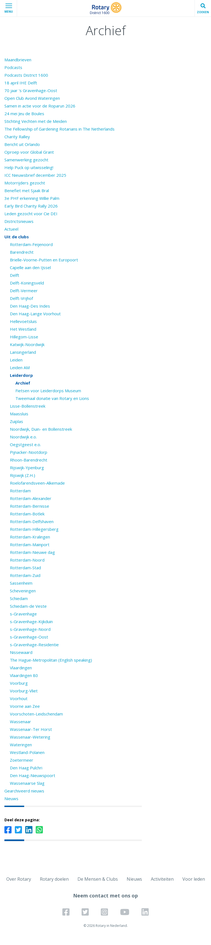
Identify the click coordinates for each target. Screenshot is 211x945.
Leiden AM (20, 367)
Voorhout (18, 698)
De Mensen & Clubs (97, 879)
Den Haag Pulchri (26, 767)
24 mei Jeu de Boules (24, 113)
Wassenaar (20, 721)
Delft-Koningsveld (27, 283)
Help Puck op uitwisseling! (28, 167)
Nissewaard (21, 652)
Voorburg (19, 683)
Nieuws (11, 798)
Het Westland (23, 329)
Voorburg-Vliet (24, 690)
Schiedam (19, 598)
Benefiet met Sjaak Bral (26, 190)
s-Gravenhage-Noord (30, 629)
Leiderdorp (21, 375)
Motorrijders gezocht (24, 183)
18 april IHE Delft (20, 82)
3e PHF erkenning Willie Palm (31, 198)
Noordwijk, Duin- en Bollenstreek (41, 429)
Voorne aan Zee (25, 706)
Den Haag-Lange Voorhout (35, 313)
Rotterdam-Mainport (29, 544)
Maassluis (19, 413)
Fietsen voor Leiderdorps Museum (48, 390)
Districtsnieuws (19, 221)
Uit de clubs (16, 236)
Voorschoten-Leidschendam (36, 714)
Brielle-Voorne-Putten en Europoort (44, 259)
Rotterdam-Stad (25, 567)
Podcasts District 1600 (26, 75)
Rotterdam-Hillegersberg (34, 529)
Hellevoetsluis (23, 321)
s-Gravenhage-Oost (29, 637)
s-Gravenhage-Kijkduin (31, 621)
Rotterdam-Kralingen (30, 537)
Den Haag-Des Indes (30, 306)
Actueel (11, 229)
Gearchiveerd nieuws (24, 791)
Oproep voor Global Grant (29, 152)
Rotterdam (20, 490)
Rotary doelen (54, 879)
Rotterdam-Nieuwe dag (32, 552)
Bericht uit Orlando (22, 144)
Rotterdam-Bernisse (29, 506)
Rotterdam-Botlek (27, 513)
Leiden (16, 360)
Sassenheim (21, 583)
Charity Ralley (17, 136)
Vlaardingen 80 (24, 675)
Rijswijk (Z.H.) (22, 475)
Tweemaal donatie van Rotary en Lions (52, 398)
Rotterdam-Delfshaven (32, 521)
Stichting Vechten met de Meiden (35, 121)
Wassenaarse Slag (27, 783)
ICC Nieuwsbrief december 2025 (35, 175)
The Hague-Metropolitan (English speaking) (51, 660)
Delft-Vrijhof (21, 298)
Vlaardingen (21, 667)
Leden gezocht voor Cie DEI (30, 213)
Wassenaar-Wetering (30, 737)
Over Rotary (18, 879)
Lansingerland (23, 352)
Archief (22, 383)
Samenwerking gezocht (26, 159)
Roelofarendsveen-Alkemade (37, 483)
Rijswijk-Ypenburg (27, 467)
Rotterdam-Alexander (30, 498)
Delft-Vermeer (24, 290)
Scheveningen (23, 590)
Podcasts (13, 67)
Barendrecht (22, 252)
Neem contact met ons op (105, 895)
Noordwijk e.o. (23, 437)
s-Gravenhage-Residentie (34, 644)
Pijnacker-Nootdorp (28, 452)
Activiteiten (162, 879)
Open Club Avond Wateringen (32, 98)
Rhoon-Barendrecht (28, 460)
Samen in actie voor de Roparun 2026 (39, 106)
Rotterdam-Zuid (25, 575)
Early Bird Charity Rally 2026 (31, 206)
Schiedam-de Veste (28, 606)
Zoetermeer (21, 760)
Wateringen (21, 744)
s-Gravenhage (23, 614)
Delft (14, 275)
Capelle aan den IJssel (30, 267)
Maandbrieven (17, 59)
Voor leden (193, 879)
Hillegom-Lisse (24, 336)
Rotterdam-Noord (27, 560)
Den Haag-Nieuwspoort (32, 775)
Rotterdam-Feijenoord (31, 244)
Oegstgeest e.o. (25, 444)
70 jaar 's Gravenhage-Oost (30, 90)
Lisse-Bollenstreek (27, 406)
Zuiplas (16, 421)
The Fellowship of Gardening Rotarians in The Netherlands (59, 129)
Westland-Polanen (27, 752)
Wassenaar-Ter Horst (31, 729)
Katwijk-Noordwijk (27, 344)
